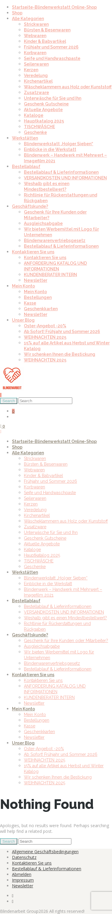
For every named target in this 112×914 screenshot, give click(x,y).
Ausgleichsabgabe (43, 223)
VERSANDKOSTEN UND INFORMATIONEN (65, 177)
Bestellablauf (26, 166)
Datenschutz (24, 857)
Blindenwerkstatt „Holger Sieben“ (58, 143)
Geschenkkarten (41, 308)
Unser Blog (23, 320)
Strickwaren (36, 24)
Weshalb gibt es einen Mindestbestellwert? (65, 617)
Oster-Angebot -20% (45, 325)
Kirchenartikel (38, 81)
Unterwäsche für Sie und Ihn (52, 98)
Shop (17, 12)
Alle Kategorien (28, 18)
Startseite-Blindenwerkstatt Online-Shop (54, 7)
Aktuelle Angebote (43, 109)
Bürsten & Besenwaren (47, 30)
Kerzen (31, 69)
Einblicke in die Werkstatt (50, 149)
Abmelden (21, 874)
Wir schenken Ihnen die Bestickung (59, 354)
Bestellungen (38, 297)
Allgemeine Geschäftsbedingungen (45, 851)
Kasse (30, 303)
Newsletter (35, 280)
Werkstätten (25, 138)
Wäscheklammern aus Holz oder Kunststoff (68, 86)
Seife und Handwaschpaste (52, 58)
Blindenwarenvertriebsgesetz (54, 240)
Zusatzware (36, 92)
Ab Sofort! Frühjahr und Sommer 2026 (62, 331)
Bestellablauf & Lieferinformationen (61, 172)
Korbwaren (35, 52)
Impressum (23, 880)
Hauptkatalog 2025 (44, 121)
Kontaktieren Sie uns (33, 251)
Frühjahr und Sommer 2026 (51, 47)
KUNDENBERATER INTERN (50, 274)
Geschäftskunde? (30, 206)
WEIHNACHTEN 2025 (45, 337)
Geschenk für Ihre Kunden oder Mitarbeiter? (66, 640)
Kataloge (33, 115)
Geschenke (35, 132)
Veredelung (36, 75)
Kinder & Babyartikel (45, 41)
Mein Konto (23, 286)
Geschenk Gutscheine (46, 104)
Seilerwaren (36, 64)
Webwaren (35, 35)
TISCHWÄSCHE (39, 126)
